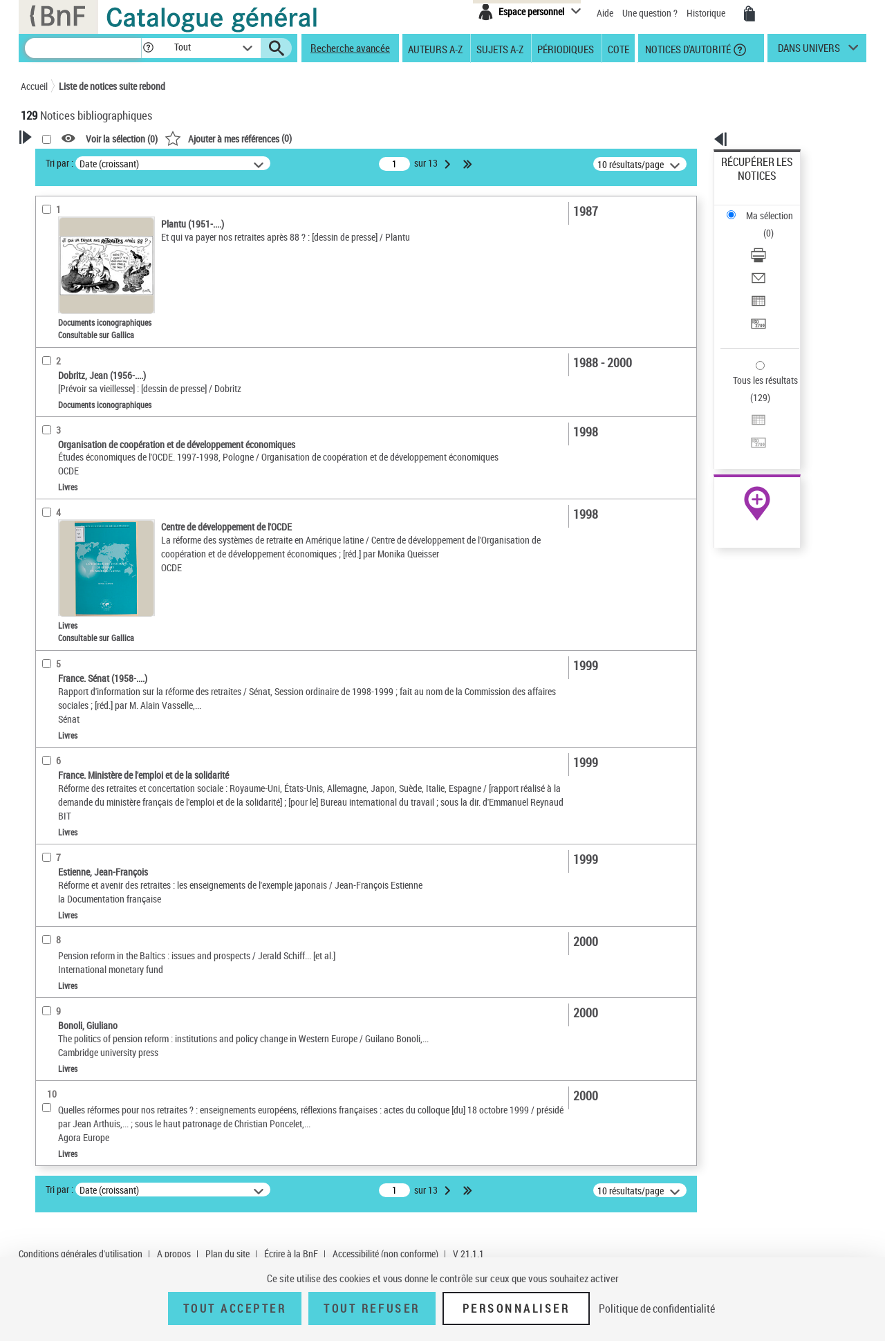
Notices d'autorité (687, 48)
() (405, 138)
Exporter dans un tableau (772, 241)
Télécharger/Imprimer (764, 207)
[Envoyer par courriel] (775, 225)
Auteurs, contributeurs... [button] (87, 441)
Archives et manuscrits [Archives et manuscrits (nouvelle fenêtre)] (744, 422)
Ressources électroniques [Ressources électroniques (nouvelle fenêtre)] (749, 438)
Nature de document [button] (78, 288)
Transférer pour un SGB (768, 257)
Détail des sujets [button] (70, 556)
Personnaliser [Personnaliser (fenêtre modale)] (516, 1308)
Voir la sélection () (299, 138)
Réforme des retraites (83, 612)
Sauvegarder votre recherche (107, 214)
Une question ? (650, 12)
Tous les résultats (756, 295)
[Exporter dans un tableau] (775, 241)
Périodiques (565, 48)
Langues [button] (53, 464)
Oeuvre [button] (49, 418)
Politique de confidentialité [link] (657, 1308)
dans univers (809, 51)
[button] (148, 48)
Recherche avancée (350, 48)
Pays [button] (45, 737)
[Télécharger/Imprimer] (775, 208)
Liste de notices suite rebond (112, 86)
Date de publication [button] (76, 487)
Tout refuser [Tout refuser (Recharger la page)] (372, 1308)
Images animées (74, 330)
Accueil (34, 86)
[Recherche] (83, 48)
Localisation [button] (61, 395)
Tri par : (237, 162)
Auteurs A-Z (435, 48)
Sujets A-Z (499, 48)
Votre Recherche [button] (77, 160)
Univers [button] (51, 714)
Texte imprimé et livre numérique (103, 310)
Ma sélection (747, 183)
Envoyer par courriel (762, 224)
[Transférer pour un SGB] (775, 258)
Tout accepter (235, 1308)
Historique (707, 12)
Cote (618, 48)
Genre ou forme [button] (67, 691)
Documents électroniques (88, 351)
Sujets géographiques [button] (82, 534)
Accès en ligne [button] (65, 265)
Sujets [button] (48, 510)
